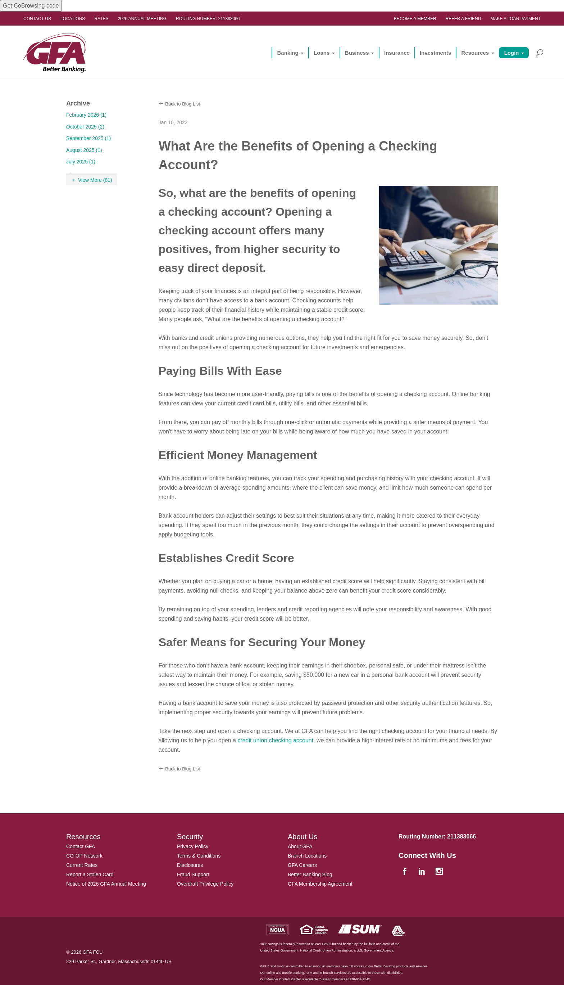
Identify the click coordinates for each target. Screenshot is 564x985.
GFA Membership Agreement (320, 884)
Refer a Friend (463, 18)
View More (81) (95, 180)
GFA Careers (302, 865)
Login (511, 53)
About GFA (300, 846)
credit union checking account (275, 740)
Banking (287, 53)
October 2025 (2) (85, 127)
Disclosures (190, 865)
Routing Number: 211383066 (208, 18)
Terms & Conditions (198, 856)
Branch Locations (307, 856)
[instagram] (440, 872)
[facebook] (405, 872)
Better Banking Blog (310, 874)
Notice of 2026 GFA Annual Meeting (106, 884)
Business (357, 53)
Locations (72, 18)
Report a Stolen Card (90, 874)
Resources (475, 53)
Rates (101, 18)
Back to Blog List (182, 104)
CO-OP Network (84, 856)
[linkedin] (422, 872)
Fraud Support (193, 874)
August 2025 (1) (84, 150)
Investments (435, 53)
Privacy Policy (192, 846)
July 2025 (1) (80, 162)
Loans (321, 53)
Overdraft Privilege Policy (205, 884)
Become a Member (415, 18)
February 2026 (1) (86, 115)
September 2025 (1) (88, 138)
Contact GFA (80, 846)
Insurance (397, 53)
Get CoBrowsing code (31, 6)
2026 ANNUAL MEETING (142, 18)
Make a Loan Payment (515, 18)
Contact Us (37, 18)
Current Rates (81, 865)
